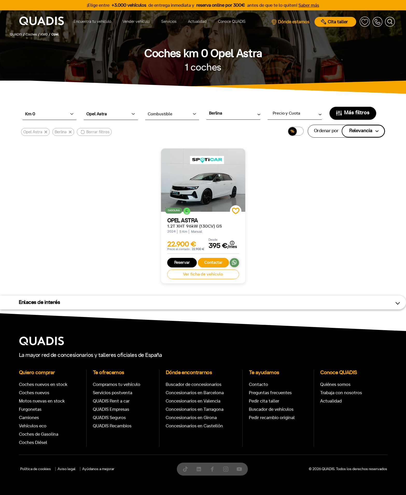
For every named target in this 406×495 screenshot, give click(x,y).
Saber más (308, 5)
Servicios (169, 22)
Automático (62, 404)
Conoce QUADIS (232, 22)
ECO (314, 405)
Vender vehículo (136, 22)
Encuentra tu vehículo (92, 22)
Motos (199, 243)
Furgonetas (237, 243)
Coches (165, 243)
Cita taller (334, 21)
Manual (34, 404)
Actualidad (197, 22)
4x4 (268, 427)
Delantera (220, 427)
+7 (162, 404)
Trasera (247, 427)
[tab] (165, 243)
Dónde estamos (290, 21)
